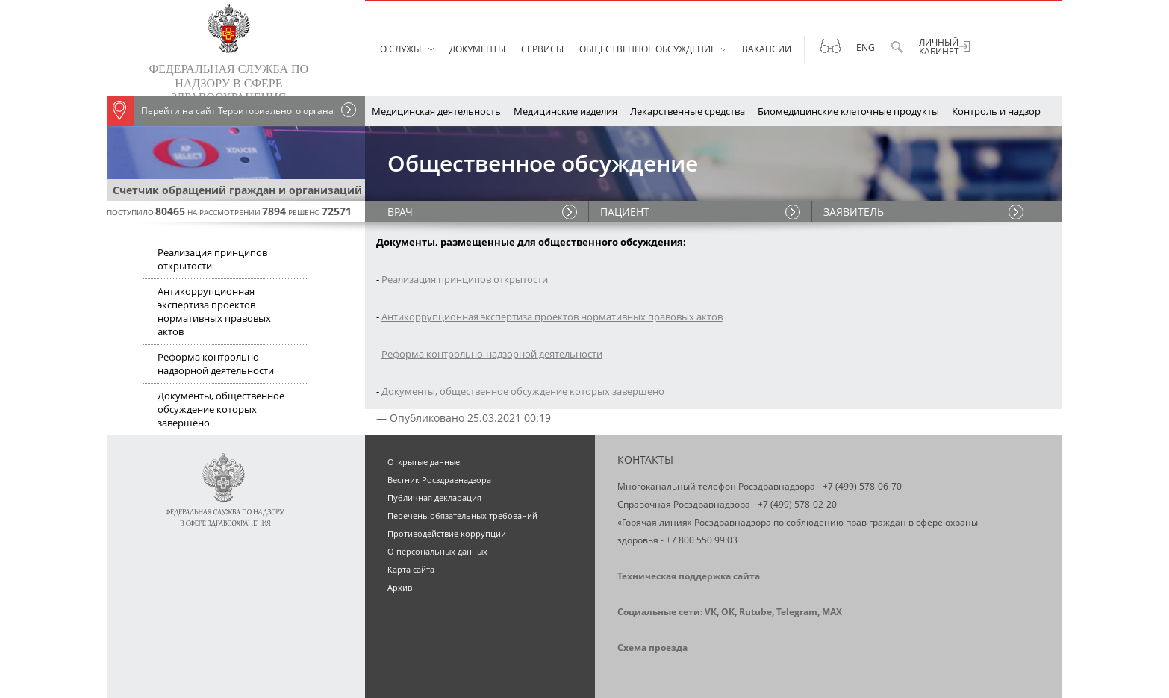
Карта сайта (410, 569)
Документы (477, 49)
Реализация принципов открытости (212, 259)
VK (711, 611)
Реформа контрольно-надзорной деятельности (216, 363)
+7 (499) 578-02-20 (797, 504)
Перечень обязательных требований (462, 515)
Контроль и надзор (996, 111)
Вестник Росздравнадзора (439, 479)
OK (728, 611)
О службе (402, 49)
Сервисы (542, 49)
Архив (399, 587)
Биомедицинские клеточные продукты (848, 111)
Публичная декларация (434, 497)
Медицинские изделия (565, 111)
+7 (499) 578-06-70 (862, 486)
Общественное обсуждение (647, 49)
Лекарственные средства (687, 111)
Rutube (755, 611)
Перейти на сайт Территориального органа (220, 111)
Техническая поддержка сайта (688, 576)
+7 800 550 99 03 (702, 540)
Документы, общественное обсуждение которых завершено (221, 409)
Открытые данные (423, 461)
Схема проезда (652, 647)
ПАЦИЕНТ (624, 212)
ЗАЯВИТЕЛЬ (853, 212)
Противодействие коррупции (446, 533)
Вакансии (766, 49)
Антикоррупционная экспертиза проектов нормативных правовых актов (214, 311)
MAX (832, 611)
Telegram (796, 611)
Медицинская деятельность (436, 111)
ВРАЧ (400, 212)
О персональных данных (437, 551)
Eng (865, 47)
